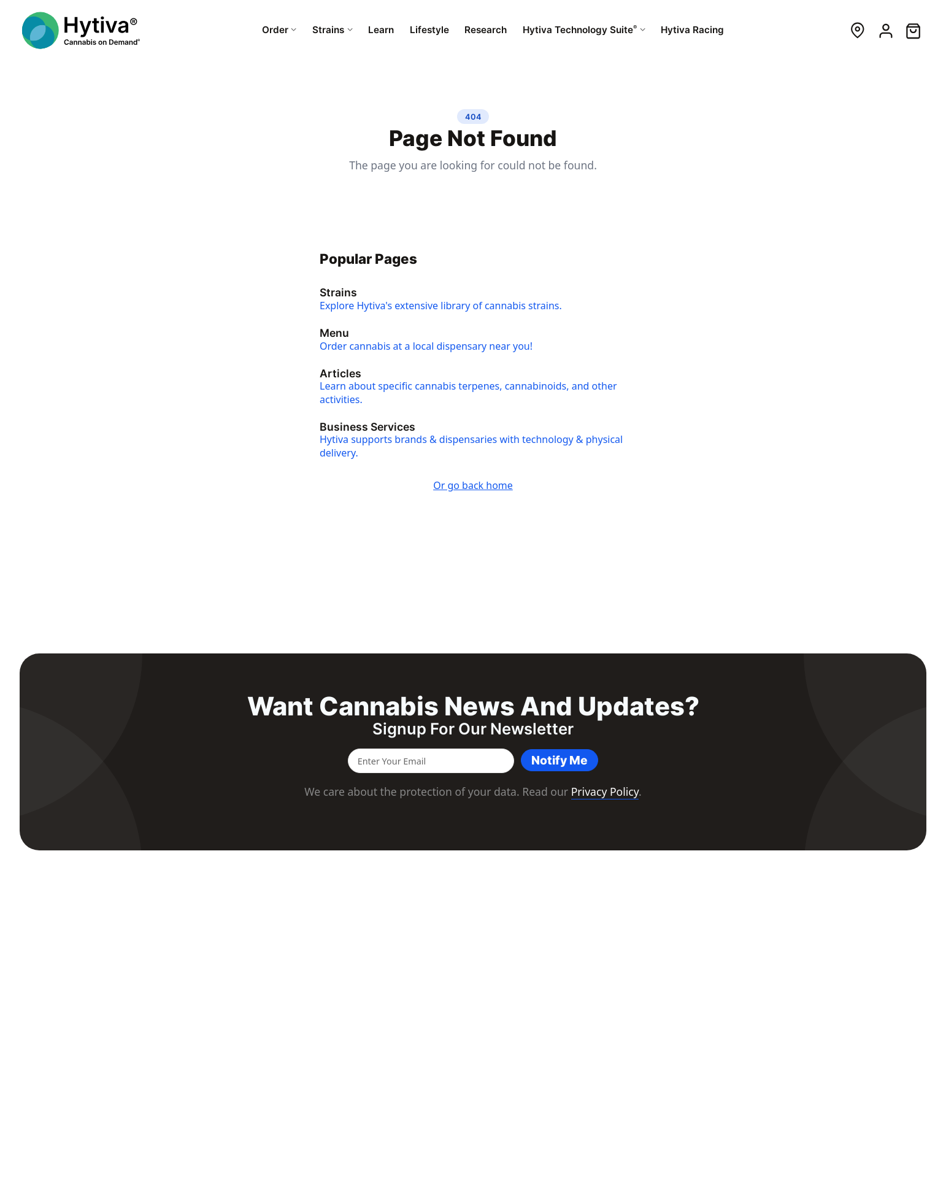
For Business (663, 924)
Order (543, 942)
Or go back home (473, 486)
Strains (545, 957)
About (742, 942)
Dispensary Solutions (673, 972)
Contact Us (850, 972)
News (741, 972)
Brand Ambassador (868, 1017)
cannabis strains (134, 1005)
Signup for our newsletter (473, 729)
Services (646, 942)
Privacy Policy (605, 791)
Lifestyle (548, 1002)
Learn (543, 1017)
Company (853, 924)
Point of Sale (655, 957)
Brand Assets (855, 1002)
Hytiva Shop (555, 1032)
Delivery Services (664, 987)
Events (743, 957)
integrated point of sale (138, 1017)
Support (646, 1002)
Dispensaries (558, 972)
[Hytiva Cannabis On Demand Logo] (81, 30)
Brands (546, 987)
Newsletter (850, 987)
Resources (559, 924)
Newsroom (851, 957)
